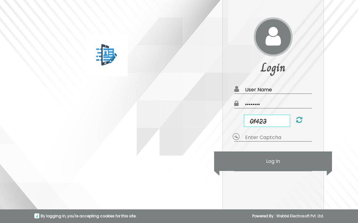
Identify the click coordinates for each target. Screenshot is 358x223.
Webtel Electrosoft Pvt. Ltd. (300, 216)
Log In (273, 161)
